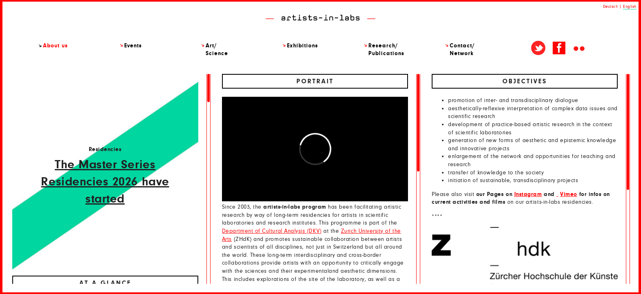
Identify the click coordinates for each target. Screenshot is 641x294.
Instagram (528, 194)
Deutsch (610, 6)
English (630, 6)
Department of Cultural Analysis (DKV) (272, 231)
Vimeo (568, 194)
